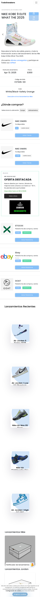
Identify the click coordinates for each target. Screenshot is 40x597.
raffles (12, 63)
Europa (22, 110)
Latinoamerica (33, 110)
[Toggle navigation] (36, 2)
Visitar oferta (13, 196)
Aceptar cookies (20, 594)
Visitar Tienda (27, 135)
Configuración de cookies (13, 591)
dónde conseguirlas (19, 60)
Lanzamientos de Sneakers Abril (11, 10)
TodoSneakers (8, 2)
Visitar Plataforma (27, 240)
